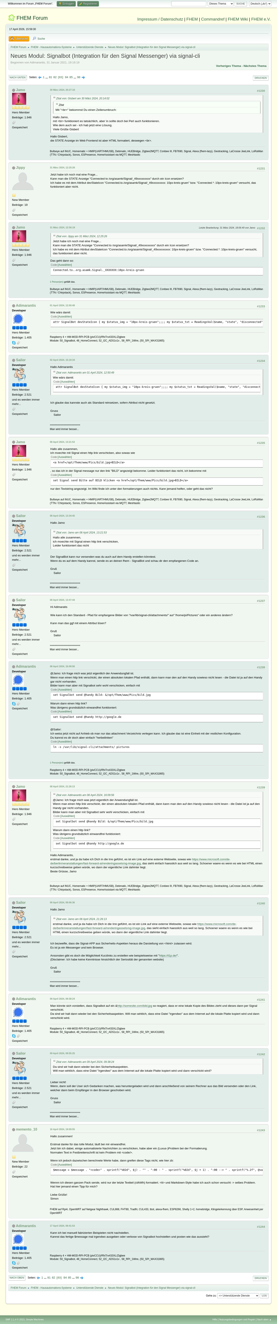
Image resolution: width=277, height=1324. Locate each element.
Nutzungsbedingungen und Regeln (237, 1319)
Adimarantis (26, 305)
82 (54, 77)
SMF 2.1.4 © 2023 (15, 1319)
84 (66, 77)
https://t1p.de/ (168, 955)
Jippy (20, 167)
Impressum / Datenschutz (160, 19)
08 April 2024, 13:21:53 (62, 442)
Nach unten (18, 77)
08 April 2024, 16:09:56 (62, 666)
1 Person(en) (56, 281)
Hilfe (214, 1319)
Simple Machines (35, 1319)
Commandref (212, 19)
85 (71, 77)
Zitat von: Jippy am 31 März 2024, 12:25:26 (81, 236)
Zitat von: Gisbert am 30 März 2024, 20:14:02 (83, 98)
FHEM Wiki (238, 19)
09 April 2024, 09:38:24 (62, 998)
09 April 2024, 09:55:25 (62, 1053)
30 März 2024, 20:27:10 (62, 90)
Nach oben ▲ (264, 1319)
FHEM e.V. (261, 19)
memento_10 (26, 1129)
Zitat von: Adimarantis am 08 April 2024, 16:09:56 (85, 795)
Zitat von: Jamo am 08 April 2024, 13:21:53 (81, 532)
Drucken (261, 78)
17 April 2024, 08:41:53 (62, 1225)
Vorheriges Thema (228, 66)
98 (78, 77)
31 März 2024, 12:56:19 (62, 227)
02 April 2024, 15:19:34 (62, 360)
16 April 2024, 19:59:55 (62, 1129)
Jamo (20, 90)
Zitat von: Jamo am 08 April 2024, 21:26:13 (81, 919)
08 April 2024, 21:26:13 (62, 786)
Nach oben (17, 1277)
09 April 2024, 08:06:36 (62, 902)
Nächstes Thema (254, 66)
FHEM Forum (32, 18)
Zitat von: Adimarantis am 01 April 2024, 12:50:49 (85, 372)
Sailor (21, 360)
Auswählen (64, 264)
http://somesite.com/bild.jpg (134, 1005)
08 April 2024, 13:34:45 (62, 515)
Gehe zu (211, 1295)
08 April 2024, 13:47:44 (62, 600)
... (47, 77)
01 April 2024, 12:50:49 (62, 305)
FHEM (192, 19)
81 (50, 77)
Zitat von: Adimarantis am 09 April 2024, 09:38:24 (85, 1061)
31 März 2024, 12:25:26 (62, 167)
